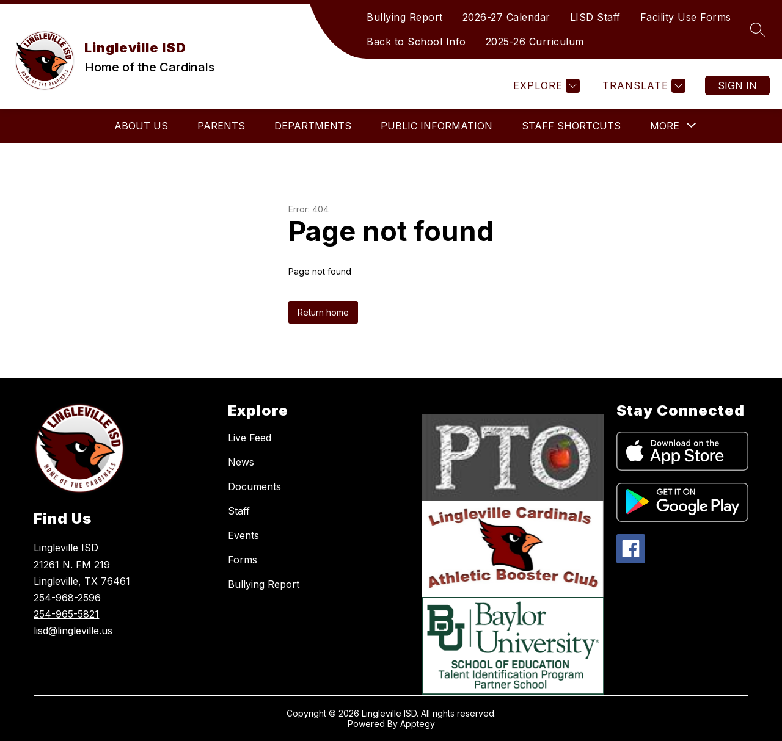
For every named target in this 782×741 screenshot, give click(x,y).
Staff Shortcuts (571, 126)
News (241, 462)
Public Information (436, 126)
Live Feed (249, 438)
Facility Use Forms (685, 17)
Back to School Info (416, 41)
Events (243, 535)
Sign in (737, 85)
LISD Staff (595, 17)
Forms (242, 560)
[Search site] (757, 29)
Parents (221, 126)
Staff (239, 511)
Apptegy (417, 723)
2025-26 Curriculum (535, 41)
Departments (312, 126)
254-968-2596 (67, 597)
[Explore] (545, 85)
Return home (323, 312)
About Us (141, 126)
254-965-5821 (66, 614)
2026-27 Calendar (506, 17)
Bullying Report (405, 17)
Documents (254, 486)
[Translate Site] (642, 85)
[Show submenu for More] (664, 125)
